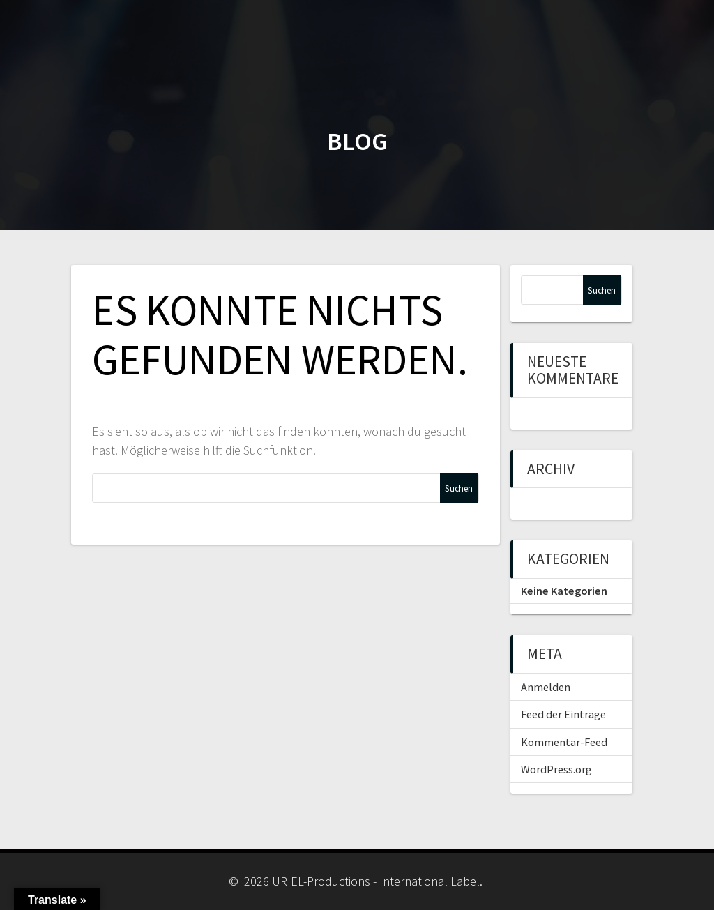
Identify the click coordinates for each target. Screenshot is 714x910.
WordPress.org (556, 769)
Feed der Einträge (563, 714)
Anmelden (545, 687)
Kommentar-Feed (564, 742)
